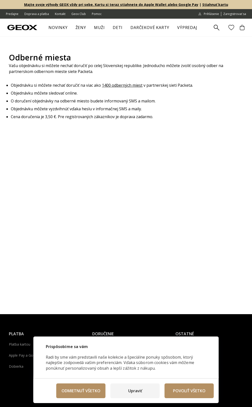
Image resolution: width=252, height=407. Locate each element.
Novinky (58, 27)
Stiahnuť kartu (215, 4)
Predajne (12, 14)
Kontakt (60, 14)
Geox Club (78, 14)
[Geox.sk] (22, 27)
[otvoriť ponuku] (88, 29)
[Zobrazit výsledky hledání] (216, 28)
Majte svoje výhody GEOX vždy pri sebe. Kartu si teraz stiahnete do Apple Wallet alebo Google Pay (111, 4)
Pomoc (97, 14)
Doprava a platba (36, 14)
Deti (119, 29)
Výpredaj (189, 29)
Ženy (83, 29)
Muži (101, 29)
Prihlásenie (208, 14)
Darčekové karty (149, 27)
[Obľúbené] (231, 27)
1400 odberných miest (122, 85)
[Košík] (242, 27)
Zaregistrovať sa (234, 14)
